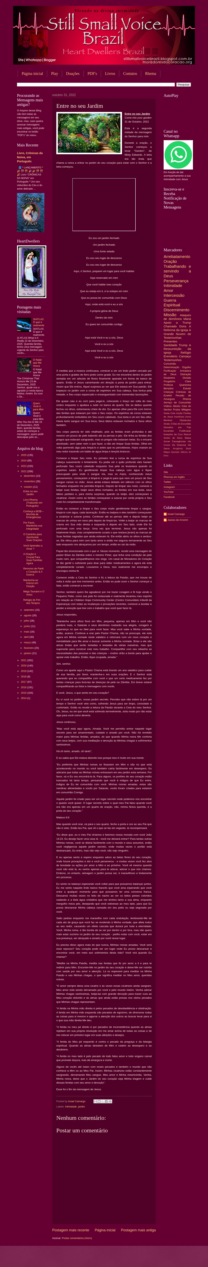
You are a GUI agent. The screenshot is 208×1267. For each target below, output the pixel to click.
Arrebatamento (177, 256)
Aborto (176, 406)
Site (166, 472)
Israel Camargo (176, 514)
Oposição (175, 452)
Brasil (188, 448)
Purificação (170, 370)
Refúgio (186, 352)
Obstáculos (185, 420)
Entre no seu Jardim (30, 493)
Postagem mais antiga (138, 1230)
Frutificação (185, 431)
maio (27, 631)
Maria (187, 318)
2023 (24, 466)
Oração (170, 261)
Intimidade (71, 1106)
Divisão (187, 377)
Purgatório (169, 381)
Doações (73, 73)
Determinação (171, 367)
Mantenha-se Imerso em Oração (30, 583)
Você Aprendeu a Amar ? (32, 547)
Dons (182, 326)
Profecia (168, 384)
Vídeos (167, 406)
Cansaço (185, 356)
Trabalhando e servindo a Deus (177, 271)
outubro (28, 486)
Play (54, 73)
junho (27, 626)
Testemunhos (173, 360)
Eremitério (170, 356)
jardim (81, 1106)
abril (26, 636)
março (27, 642)
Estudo (187, 388)
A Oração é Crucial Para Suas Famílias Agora (32, 559)
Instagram (169, 487)
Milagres (186, 409)
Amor (168, 290)
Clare (188, 381)
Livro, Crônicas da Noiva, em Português (30, 157)
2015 (24, 692)
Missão (170, 314)
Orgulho (186, 367)
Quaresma (185, 384)
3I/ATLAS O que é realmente (38, 322)
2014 (24, 698)
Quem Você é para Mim (38, 406)
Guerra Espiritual (172, 302)
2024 (24, 460)
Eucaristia (169, 431)
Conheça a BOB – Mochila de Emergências (33, 514)
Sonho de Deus (173, 438)
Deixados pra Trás (177, 427)
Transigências (179, 441)
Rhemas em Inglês (174, 477)
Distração (185, 374)
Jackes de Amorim (178, 519)
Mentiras (168, 420)
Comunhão (170, 363)
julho (27, 620)
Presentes (170, 341)
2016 (24, 687)
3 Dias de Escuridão (180, 424)
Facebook (169, 497)
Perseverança (176, 281)
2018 (24, 676)
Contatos (130, 73)
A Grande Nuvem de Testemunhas (177, 333)
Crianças (169, 391)
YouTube (169, 491)
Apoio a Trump (177, 322)
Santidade (170, 345)
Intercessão (174, 295)
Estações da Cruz (173, 434)
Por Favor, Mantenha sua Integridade (32, 525)
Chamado (170, 326)
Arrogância (178, 448)
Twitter (167, 481)
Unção (179, 413)
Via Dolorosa (179, 445)
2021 (24, 660)
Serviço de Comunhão (177, 402)
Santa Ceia (169, 413)
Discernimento (176, 310)
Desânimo (169, 377)
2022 (24, 471)
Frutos (176, 409)
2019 (24, 671)
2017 (24, 681)
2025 (24, 455)
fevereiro (29, 647)
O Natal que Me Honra (37, 362)
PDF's (92, 73)
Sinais (167, 424)
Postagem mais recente (70, 1230)
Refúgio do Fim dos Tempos (31, 601)
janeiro (28, 653)
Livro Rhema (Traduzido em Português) (32, 502)
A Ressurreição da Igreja (177, 348)
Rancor (187, 434)
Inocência (179, 417)
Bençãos (168, 388)
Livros (110, 73)
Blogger (135, 1259)
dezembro (30, 475)
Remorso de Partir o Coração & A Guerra (33, 571)
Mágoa (167, 452)
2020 (24, 665)
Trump (183, 345)
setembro (29, 609)
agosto (28, 615)
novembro (30, 481)
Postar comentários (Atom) (77, 1238)
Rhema (150, 73)
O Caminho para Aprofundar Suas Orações (32, 537)
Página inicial (32, 73)
